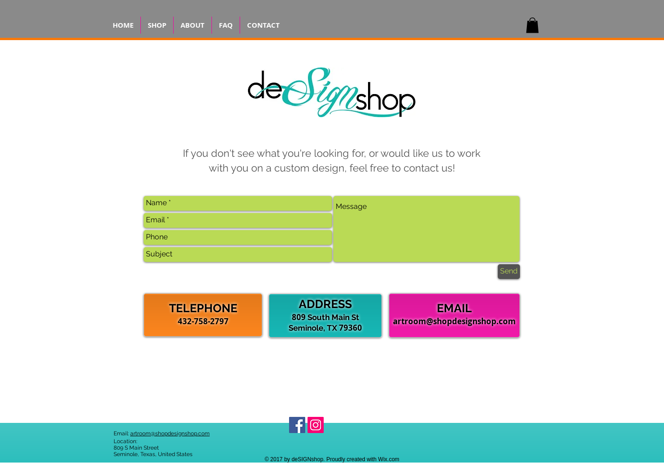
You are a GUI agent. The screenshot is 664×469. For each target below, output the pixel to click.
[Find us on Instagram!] (316, 425)
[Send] (509, 271)
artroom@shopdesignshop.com (454, 321)
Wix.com (388, 459)
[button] (532, 25)
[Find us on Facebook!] (297, 425)
